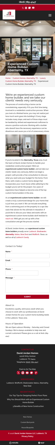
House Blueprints (27, 427)
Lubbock (32, 231)
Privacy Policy (27, 436)
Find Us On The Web (27, 369)
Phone (8, 269)
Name (8, 252)
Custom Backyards (27, 422)
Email (8, 260)
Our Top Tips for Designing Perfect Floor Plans (28, 395)
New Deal (24, 234)
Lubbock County (22, 237)
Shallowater (41, 231)
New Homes (27, 417)
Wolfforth (35, 234)
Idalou (17, 234)
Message (10, 278)
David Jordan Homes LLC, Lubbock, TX (31, 433)
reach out (9, 219)
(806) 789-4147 (27, 2)
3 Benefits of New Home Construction (28, 406)
